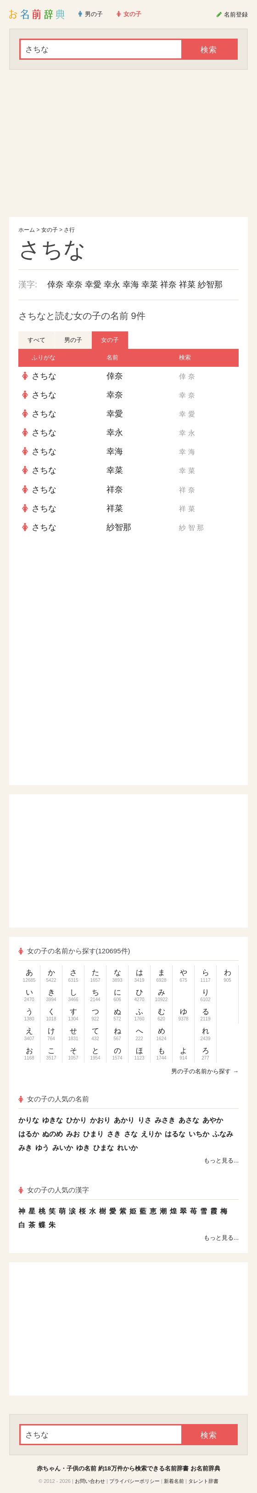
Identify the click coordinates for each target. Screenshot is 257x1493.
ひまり (93, 1134)
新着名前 (174, 1481)
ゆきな (52, 1120)
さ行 (69, 230)
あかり (124, 1120)
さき (114, 1134)
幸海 (131, 284)
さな (131, 1134)
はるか (28, 1134)
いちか (199, 1134)
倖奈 (55, 284)
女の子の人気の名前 (53, 1099)
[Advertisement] (128, 143)
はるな (175, 1134)
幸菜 (149, 284)
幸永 (112, 284)
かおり (100, 1120)
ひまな (103, 1147)
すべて (36, 339)
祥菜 (187, 284)
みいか (62, 1147)
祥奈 (168, 284)
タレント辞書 (203, 1481)
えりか (151, 1134)
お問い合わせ (90, 1481)
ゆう (42, 1147)
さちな (44, 376)
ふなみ (222, 1134)
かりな (28, 1120)
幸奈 (74, 284)
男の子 (73, 339)
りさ (144, 1120)
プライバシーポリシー (134, 1481)
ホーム (26, 230)
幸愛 (93, 284)
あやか (212, 1120)
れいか (127, 1147)
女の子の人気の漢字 (53, 1190)
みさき (165, 1120)
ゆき (83, 1147)
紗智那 (210, 284)
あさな (189, 1120)
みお (73, 1134)
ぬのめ (52, 1134)
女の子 (49, 230)
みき (25, 1147)
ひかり (76, 1120)
